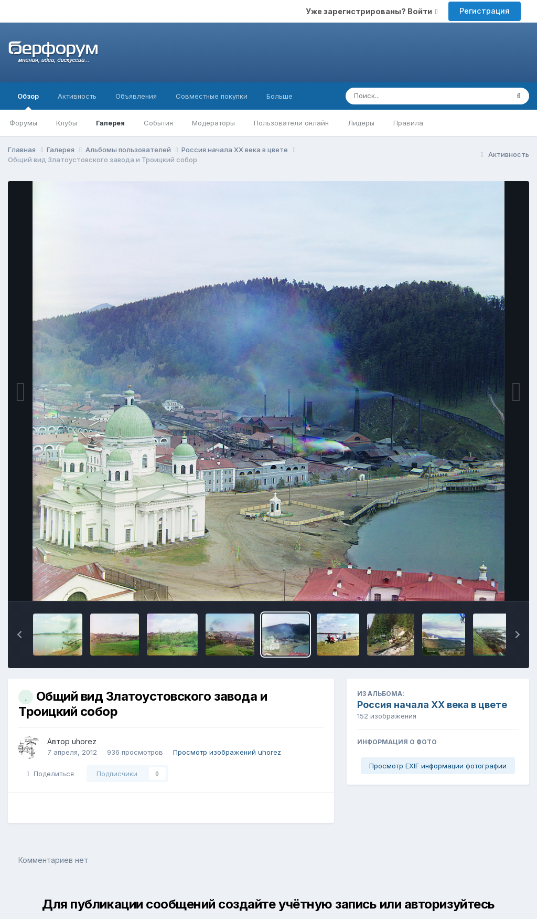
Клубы (66, 123)
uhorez (84, 741)
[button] (19, 634)
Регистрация (484, 10)
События (158, 123)
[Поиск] (407, 96)
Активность (77, 96)
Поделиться (50, 773)
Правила (408, 123)
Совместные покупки (212, 96)
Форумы (23, 123)
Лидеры (361, 123)
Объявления (136, 96)
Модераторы (213, 123)
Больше (279, 96)
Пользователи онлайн (291, 123)
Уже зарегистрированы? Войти (372, 11)
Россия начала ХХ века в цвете (432, 704)
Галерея (110, 123)
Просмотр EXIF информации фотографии (438, 766)
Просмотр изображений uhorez (227, 752)
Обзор (28, 101)
